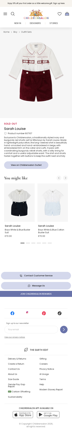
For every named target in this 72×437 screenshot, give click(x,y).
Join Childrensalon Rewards (36, 293)
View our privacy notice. (14, 337)
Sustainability (15, 396)
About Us (12, 374)
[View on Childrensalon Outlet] (26, 165)
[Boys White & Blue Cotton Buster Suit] (52, 202)
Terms (42, 379)
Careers (43, 363)
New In (17, 23)
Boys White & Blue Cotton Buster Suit (51, 231)
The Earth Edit (36, 349)
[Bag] (67, 13)
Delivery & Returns (17, 358)
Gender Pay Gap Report (16, 385)
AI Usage (44, 374)
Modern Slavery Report (51, 389)
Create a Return (16, 363)
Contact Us (14, 369)
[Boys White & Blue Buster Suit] (19, 202)
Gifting (42, 358)
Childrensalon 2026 (42, 423)
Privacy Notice (46, 369)
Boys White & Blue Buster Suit (17, 231)
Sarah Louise (15, 128)
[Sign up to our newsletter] (64, 329)
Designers (35, 23)
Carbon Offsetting (19, 391)
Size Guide (13, 379)
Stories (54, 23)
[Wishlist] (59, 13)
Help (41, 384)
